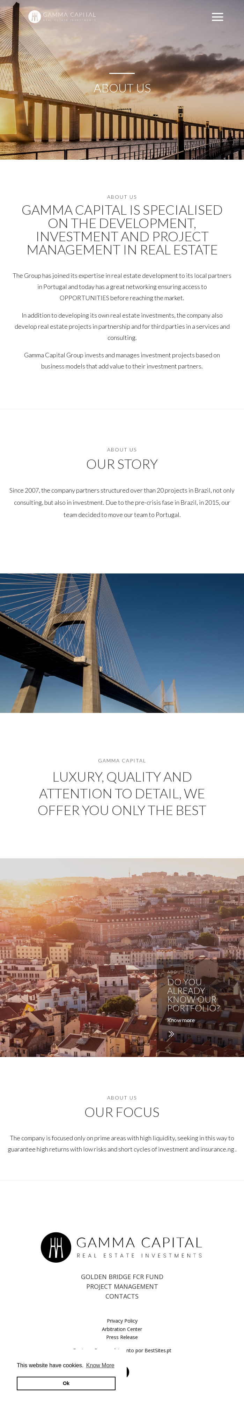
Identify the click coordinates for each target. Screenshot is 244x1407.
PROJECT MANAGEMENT (122, 1286)
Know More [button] (100, 1365)
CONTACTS (122, 1296)
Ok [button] (66, 1383)
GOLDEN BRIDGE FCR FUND (122, 1276)
